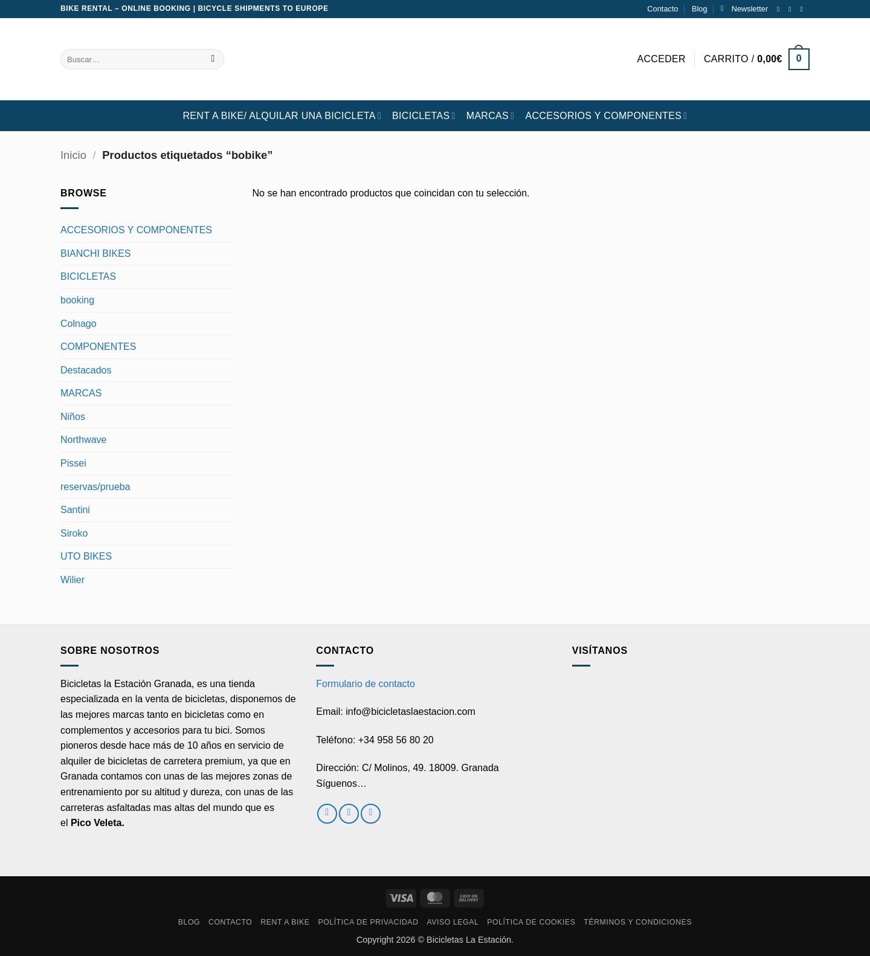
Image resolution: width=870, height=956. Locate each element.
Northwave (83, 439)
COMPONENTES (98, 346)
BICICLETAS (424, 115)
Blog (699, 8)
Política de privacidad (368, 922)
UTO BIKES (86, 556)
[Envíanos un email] (803, 9)
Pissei (73, 463)
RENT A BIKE (284, 922)
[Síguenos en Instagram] (792, 9)
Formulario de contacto (365, 684)
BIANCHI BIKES (95, 253)
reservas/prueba (95, 487)
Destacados (86, 370)
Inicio (73, 155)
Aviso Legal (452, 922)
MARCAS (490, 115)
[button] (744, 9)
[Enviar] (213, 59)
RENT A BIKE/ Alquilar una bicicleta (281, 115)
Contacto (662, 8)
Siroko (74, 533)
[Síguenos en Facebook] (780, 9)
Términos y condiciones (638, 922)
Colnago (78, 323)
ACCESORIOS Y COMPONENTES (606, 115)
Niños (72, 417)
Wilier (72, 580)
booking (77, 300)
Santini (75, 510)
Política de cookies (531, 922)
